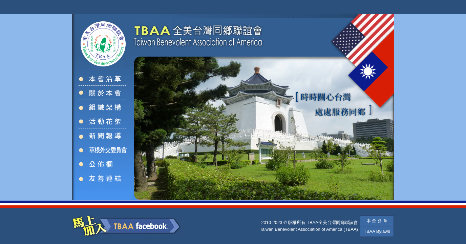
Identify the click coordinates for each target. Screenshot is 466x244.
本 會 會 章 (377, 220)
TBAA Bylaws (377, 231)
